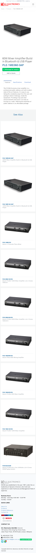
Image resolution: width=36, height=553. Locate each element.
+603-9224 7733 (20, 1)
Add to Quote (11, 73)
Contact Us (4, 512)
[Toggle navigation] (33, 4)
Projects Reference (7, 510)
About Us (4, 506)
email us (28, 1)
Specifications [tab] (17, 82)
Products (8, 9)
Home (2, 9)
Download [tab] (27, 82)
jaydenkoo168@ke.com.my (11, 539)
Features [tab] (7, 82)
